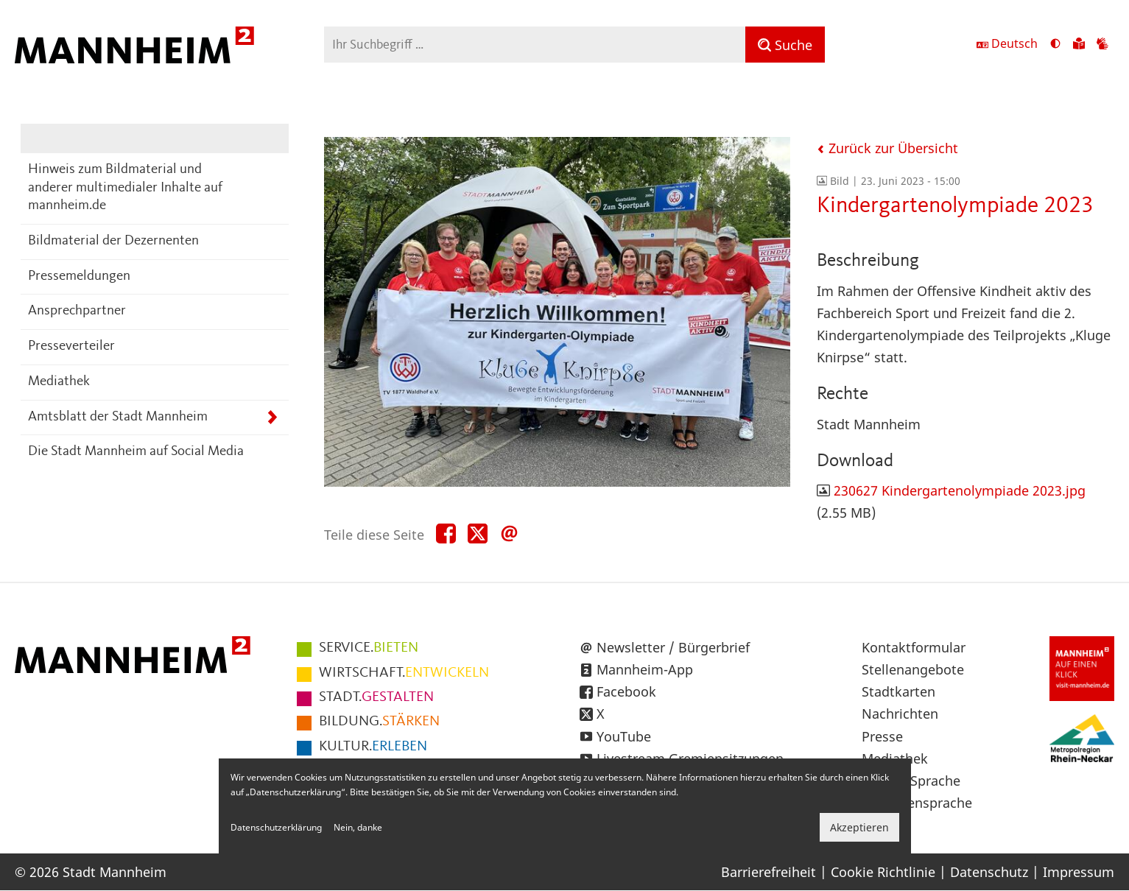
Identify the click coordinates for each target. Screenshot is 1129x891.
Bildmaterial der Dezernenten (113, 241)
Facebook (626, 691)
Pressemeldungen (79, 277)
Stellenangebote (913, 669)
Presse (882, 736)
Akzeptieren (859, 827)
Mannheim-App (645, 669)
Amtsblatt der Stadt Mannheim (118, 417)
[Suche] (785, 45)
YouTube (624, 736)
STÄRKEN (379, 721)
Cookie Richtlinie (883, 872)
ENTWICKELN (404, 673)
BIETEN (368, 648)
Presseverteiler (71, 346)
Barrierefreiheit (768, 872)
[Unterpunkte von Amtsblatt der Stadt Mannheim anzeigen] (272, 418)
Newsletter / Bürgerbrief (673, 647)
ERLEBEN (373, 746)
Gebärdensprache (917, 802)
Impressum (1078, 872)
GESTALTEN (376, 697)
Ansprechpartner (77, 311)
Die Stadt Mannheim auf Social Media (136, 452)
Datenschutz (989, 872)
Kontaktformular (914, 647)
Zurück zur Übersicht (887, 148)
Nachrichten (900, 713)
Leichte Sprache (911, 780)
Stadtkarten (898, 691)
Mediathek (59, 382)
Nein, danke (358, 827)
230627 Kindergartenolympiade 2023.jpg (960, 490)
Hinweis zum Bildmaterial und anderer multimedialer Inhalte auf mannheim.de (125, 188)
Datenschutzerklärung (276, 827)
